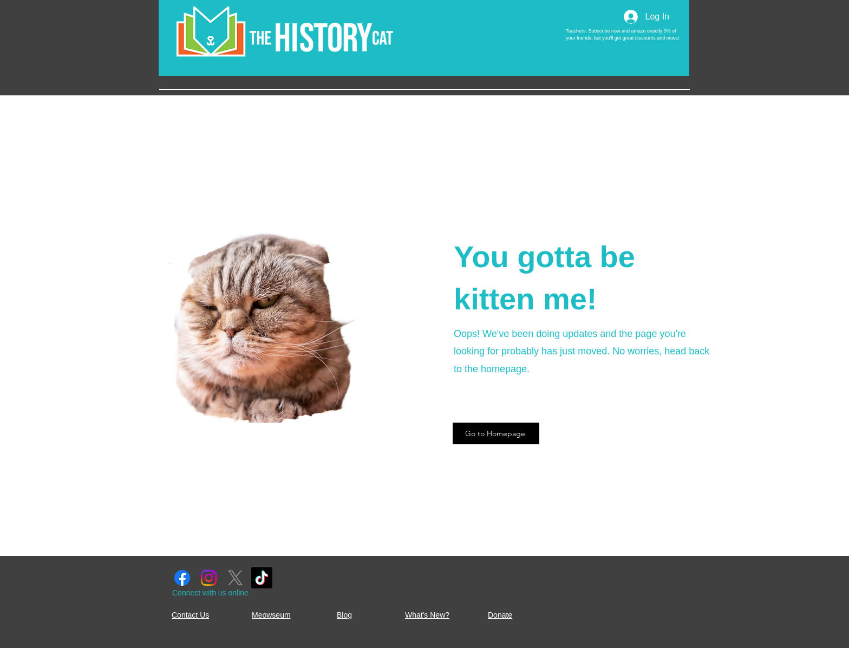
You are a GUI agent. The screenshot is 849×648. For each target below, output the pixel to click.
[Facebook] (182, 577)
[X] (235, 577)
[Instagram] (208, 577)
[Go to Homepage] (496, 433)
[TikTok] (261, 577)
